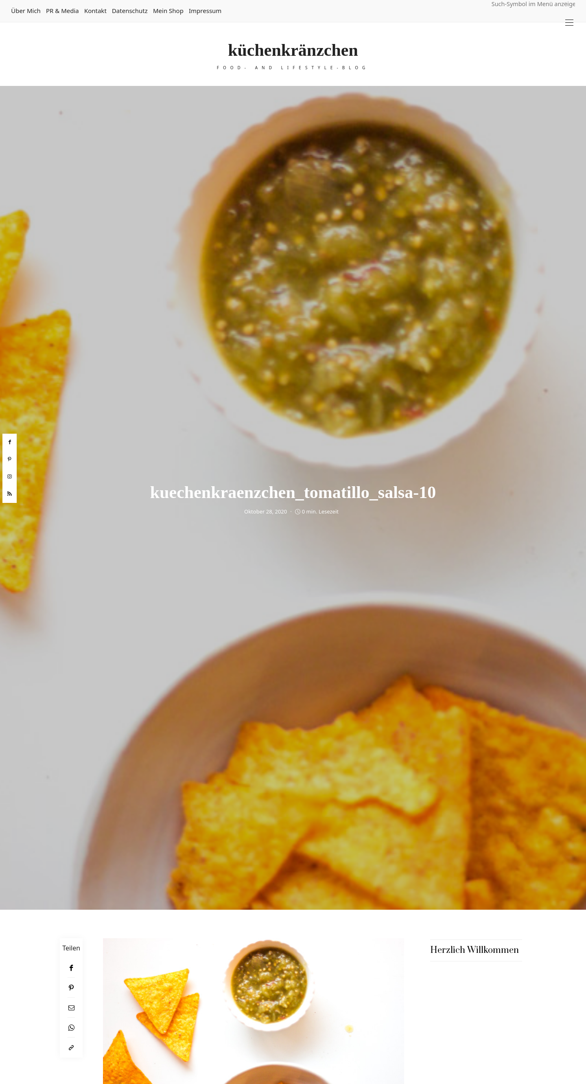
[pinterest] (9, 459)
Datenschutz (130, 11)
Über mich (26, 11)
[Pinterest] (71, 988)
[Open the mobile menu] (569, 22)
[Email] (71, 1008)
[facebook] (9, 442)
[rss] (9, 494)
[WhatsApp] (71, 1028)
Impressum (205, 11)
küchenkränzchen (293, 50)
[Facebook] (71, 968)
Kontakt (95, 11)
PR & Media (62, 11)
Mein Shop (168, 11)
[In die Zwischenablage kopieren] (71, 1048)
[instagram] (9, 476)
